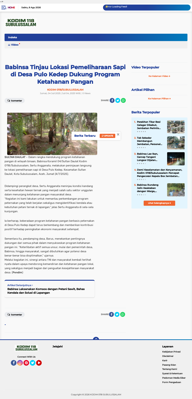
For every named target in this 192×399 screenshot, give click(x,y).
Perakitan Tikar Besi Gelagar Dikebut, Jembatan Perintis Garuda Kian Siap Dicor (150, 125)
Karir (164, 360)
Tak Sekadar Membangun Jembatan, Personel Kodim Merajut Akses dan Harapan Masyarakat (149, 141)
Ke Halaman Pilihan (159, 98)
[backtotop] (96, 340)
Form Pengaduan (171, 382)
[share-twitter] (117, 100)
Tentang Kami (169, 369)
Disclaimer (167, 356)
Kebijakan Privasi (171, 351)
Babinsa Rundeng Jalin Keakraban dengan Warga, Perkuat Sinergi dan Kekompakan (148, 188)
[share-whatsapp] (123, 100)
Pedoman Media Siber (174, 378)
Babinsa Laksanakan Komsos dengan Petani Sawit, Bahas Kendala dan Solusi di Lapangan (46, 290)
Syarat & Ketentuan (172, 373)
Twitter (34, 364)
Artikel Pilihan (142, 90)
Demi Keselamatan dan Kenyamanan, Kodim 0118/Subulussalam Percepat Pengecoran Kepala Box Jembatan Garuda (159, 173)
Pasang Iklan (169, 365)
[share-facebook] (112, 100)
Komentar (14, 314)
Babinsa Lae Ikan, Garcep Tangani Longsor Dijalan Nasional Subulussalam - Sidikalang (147, 157)
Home (11, 7)
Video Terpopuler (145, 67)
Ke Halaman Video (159, 76)
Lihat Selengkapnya (159, 203)
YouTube (41, 364)
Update (107, 135)
